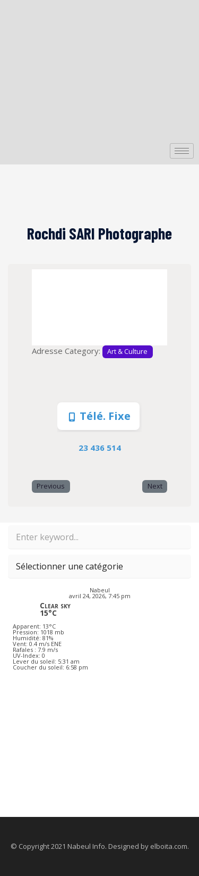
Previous (51, 486)
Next (155, 486)
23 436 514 (100, 447)
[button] (42, 307)
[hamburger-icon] (182, 151)
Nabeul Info (86, 846)
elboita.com (168, 846)
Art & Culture (127, 351)
